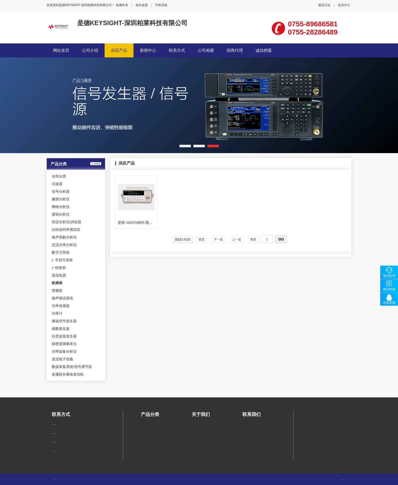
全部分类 (59, 176)
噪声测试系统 (62, 298)
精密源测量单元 (64, 344)
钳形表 (60, 268)
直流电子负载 (62, 359)
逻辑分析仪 (61, 214)
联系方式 (177, 50)
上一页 (236, 239)
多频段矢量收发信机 (68, 374)
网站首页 (61, 50)
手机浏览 (161, 5)
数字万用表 (61, 252)
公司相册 (206, 50)
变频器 (57, 290)
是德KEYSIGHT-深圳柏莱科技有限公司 (132, 22)
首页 (202, 239)
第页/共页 (183, 239)
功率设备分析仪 (64, 351)
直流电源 (59, 275)
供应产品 (119, 50)
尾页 (253, 239)
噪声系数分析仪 (64, 237)
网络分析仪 (61, 207)
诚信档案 (264, 50)
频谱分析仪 (61, 199)
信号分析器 (61, 191)
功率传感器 (61, 306)
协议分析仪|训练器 (66, 222)
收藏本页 (122, 5)
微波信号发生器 (64, 321)
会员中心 (344, 5)
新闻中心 (148, 50)
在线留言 (242, 433)
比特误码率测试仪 (66, 230)
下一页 (218, 239)
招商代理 (235, 50)
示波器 (57, 184)
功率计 (57, 313)
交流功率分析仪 (64, 245)
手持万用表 (64, 260)
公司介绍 (90, 50)
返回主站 (324, 5)
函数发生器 (61, 329)
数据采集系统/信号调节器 (72, 367)
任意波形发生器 (64, 336)
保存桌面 (142, 5)
